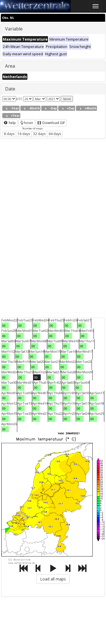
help (10, 122)
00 (4, 325)
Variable (14, 29)
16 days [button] (24, 133)
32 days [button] (39, 133)
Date (10, 89)
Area (10, 66)
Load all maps (53, 579)
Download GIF (51, 122)
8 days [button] (9, 133)
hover (26, 122)
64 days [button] (55, 133)
